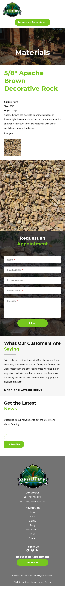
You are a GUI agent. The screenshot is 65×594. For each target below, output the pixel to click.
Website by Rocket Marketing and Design (32, 582)
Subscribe (14, 444)
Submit (33, 323)
